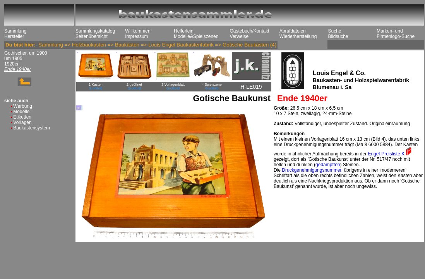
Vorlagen (22, 122)
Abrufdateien (292, 31)
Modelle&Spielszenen (196, 36)
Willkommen (137, 31)
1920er (11, 64)
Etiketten (22, 117)
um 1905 (13, 58)
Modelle (21, 111)
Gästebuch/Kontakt (249, 31)
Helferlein (184, 31)
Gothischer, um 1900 (25, 53)
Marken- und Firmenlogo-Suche (396, 33)
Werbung (22, 106)
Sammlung (15, 31)
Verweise (239, 36)
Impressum (136, 36)
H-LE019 (251, 87)
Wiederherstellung (298, 36)
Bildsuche (338, 36)
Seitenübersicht (91, 36)
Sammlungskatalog (95, 31)
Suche (334, 31)
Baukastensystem (31, 128)
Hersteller (14, 36)
